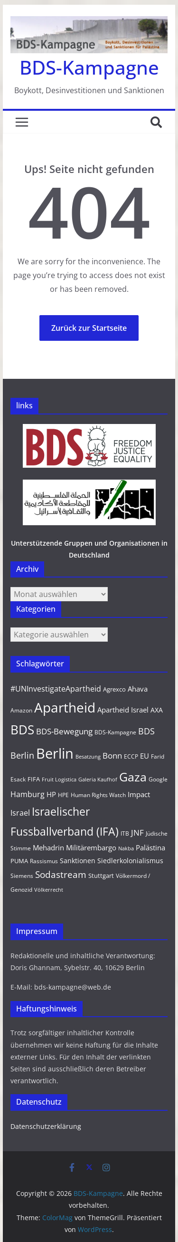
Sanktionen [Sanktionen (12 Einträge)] (77, 860)
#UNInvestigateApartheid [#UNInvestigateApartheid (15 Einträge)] (55, 689)
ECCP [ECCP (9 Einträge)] (131, 756)
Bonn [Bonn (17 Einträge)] (112, 755)
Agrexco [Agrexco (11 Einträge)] (114, 689)
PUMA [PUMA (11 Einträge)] (19, 861)
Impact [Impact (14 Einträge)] (139, 794)
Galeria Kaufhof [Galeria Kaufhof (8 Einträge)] (97, 779)
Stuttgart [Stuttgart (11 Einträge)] (101, 875)
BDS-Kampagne (89, 67)
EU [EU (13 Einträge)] (144, 756)
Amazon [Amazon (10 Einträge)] (21, 710)
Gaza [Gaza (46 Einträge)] (133, 777)
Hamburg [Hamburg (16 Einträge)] (27, 794)
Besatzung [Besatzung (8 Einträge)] (88, 756)
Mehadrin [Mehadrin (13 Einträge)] (48, 847)
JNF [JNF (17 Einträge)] (137, 832)
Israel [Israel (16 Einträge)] (20, 813)
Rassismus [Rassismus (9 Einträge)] (44, 861)
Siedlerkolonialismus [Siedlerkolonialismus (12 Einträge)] (130, 860)
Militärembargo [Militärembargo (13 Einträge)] (91, 847)
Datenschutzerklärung (45, 1126)
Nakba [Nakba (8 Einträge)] (126, 848)
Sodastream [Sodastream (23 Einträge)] (60, 874)
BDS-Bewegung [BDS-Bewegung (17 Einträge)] (64, 731)
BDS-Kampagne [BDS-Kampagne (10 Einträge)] (115, 732)
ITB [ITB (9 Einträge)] (125, 833)
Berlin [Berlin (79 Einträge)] (55, 753)
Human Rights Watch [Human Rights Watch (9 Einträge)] (98, 795)
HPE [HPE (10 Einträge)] (63, 795)
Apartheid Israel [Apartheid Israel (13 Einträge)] (123, 709)
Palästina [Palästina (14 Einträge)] (150, 847)
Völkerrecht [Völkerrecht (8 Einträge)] (48, 889)
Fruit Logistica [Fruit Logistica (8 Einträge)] (59, 779)
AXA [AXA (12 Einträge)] (156, 709)
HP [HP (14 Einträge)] (51, 794)
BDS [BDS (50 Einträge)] (22, 730)
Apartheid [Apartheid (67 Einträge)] (64, 707)
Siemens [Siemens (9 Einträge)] (21, 875)
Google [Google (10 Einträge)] (158, 779)
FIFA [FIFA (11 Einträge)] (34, 779)
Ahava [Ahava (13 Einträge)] (138, 688)
